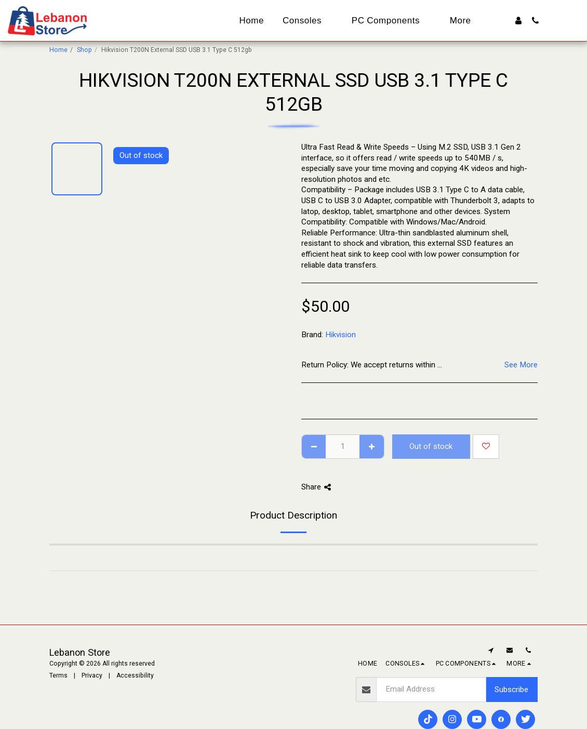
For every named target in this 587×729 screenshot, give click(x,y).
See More (521, 364)
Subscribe (511, 689)
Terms (58, 675)
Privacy (92, 675)
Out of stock (430, 446)
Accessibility (135, 675)
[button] (535, 20)
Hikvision (340, 334)
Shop (84, 50)
